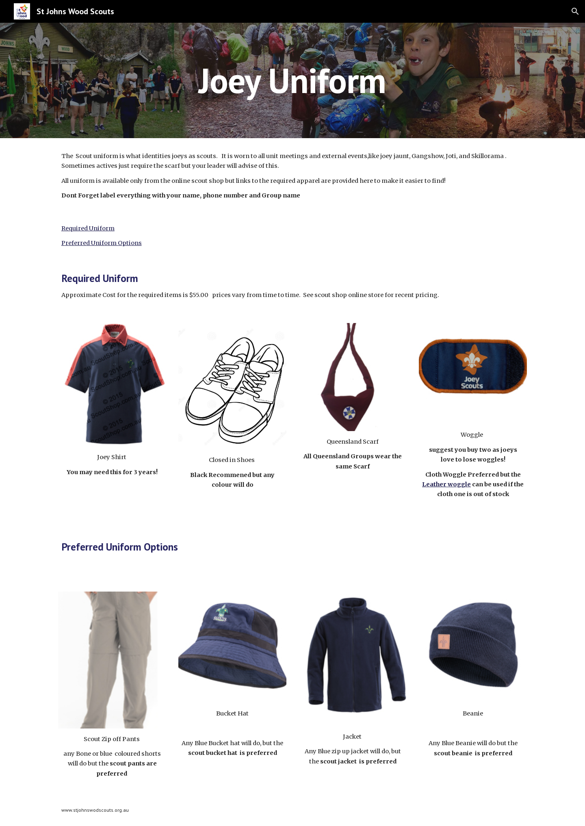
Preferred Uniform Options (101, 243)
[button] (575, 11)
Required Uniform (88, 228)
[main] (292, 80)
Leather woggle (446, 484)
